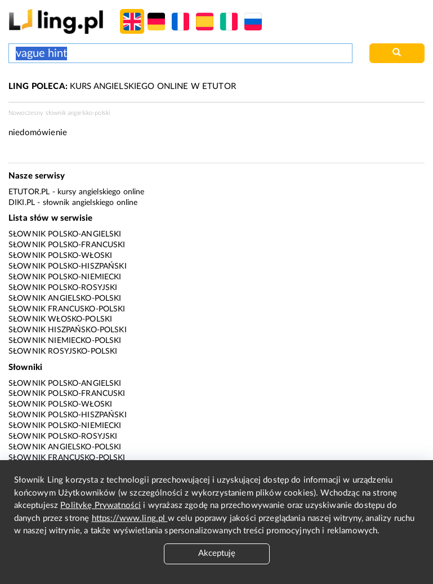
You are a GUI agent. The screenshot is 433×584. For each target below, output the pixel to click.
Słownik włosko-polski (60, 319)
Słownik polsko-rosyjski (62, 288)
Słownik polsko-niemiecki (65, 277)
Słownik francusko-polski (67, 309)
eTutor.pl (29, 192)
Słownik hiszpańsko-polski (67, 330)
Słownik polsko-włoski (60, 256)
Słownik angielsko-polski (65, 298)
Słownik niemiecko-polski (65, 341)
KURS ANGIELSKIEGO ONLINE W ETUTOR (122, 86)
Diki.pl (21, 203)
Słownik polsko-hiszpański (67, 266)
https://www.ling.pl (130, 518)
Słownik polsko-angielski (65, 234)
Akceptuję (216, 553)
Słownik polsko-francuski (67, 245)
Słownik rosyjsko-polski (62, 351)
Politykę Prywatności (100, 505)
